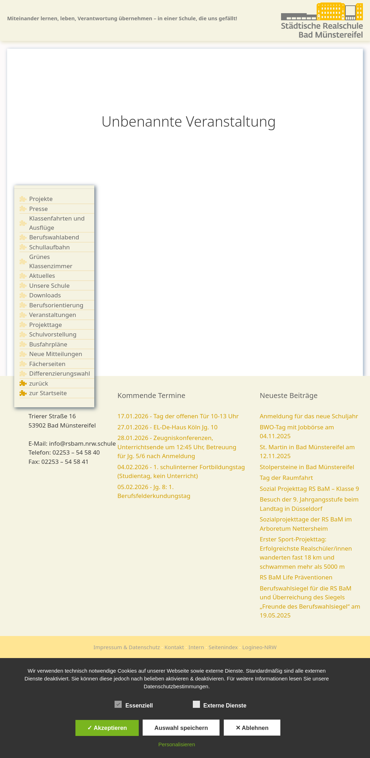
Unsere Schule (49, 285)
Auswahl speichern (181, 728)
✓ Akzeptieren (107, 728)
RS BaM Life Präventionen (296, 577)
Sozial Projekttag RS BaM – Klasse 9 (309, 488)
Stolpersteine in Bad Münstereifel (307, 467)
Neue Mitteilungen (55, 354)
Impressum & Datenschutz (127, 647)
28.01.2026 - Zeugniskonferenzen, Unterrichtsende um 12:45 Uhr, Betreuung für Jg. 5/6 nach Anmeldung (177, 447)
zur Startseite (48, 393)
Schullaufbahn (49, 247)
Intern (196, 647)
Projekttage (45, 324)
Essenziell (134, 704)
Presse (38, 209)
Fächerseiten (47, 364)
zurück (38, 383)
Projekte (41, 199)
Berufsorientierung (56, 305)
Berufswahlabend (54, 237)
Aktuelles (42, 275)
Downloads (45, 295)
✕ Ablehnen (252, 728)
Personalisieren (176, 744)
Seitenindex (223, 647)
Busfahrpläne (48, 344)
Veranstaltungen (52, 315)
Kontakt (174, 647)
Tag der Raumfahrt (286, 477)
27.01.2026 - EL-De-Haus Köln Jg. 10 (167, 427)
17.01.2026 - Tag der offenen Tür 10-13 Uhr (178, 416)
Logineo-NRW (259, 647)
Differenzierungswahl (59, 373)
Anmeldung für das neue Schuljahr (309, 416)
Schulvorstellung (52, 334)
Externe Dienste (220, 704)
